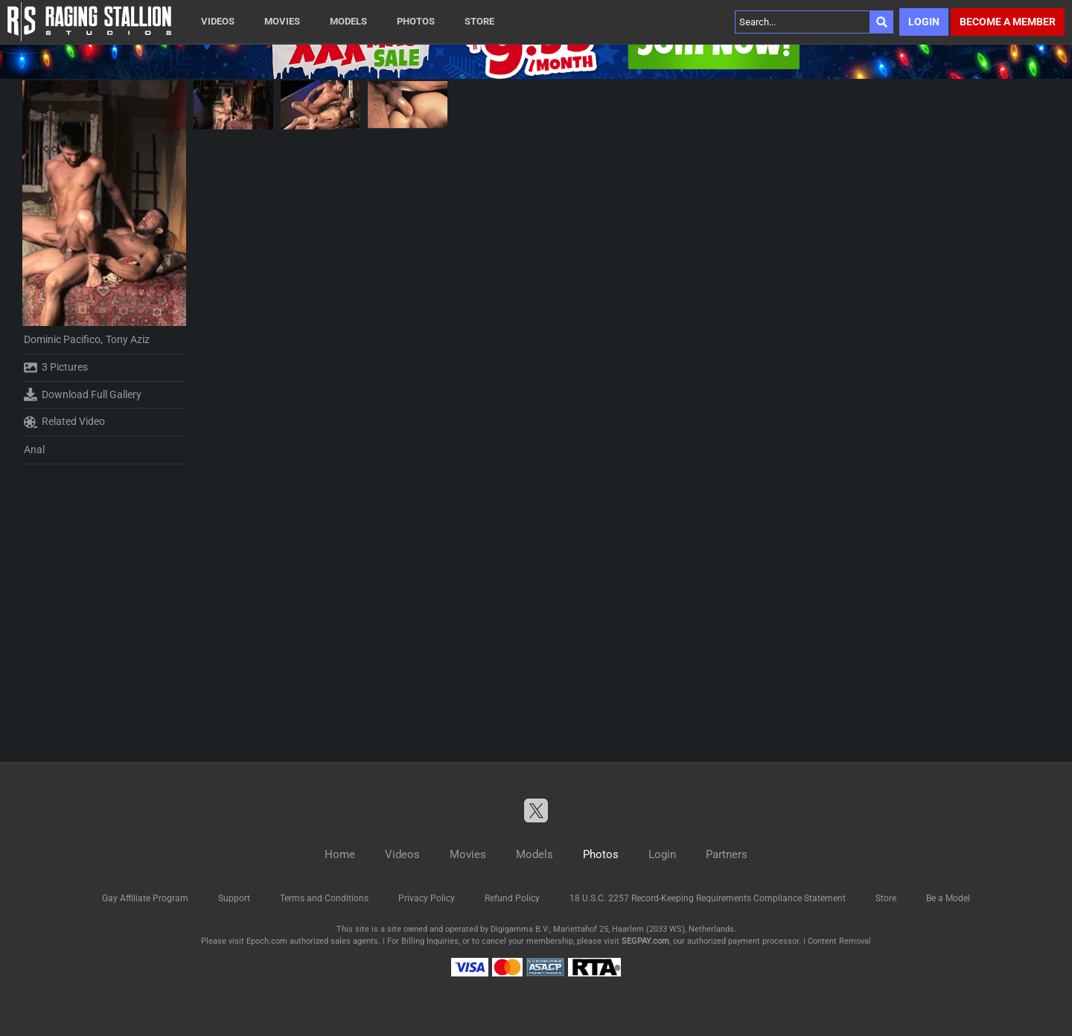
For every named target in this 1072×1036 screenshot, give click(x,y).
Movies (282, 21)
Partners (726, 854)
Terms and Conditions (324, 898)
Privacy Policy (426, 898)
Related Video (64, 422)
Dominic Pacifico (62, 339)
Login (923, 22)
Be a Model (948, 898)
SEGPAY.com (645, 941)
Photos (416, 21)
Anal (34, 449)
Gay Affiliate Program (145, 898)
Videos (217, 21)
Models (348, 21)
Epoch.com (266, 941)
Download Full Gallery (82, 394)
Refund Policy (512, 898)
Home (340, 854)
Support (234, 898)
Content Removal (839, 941)
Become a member (1008, 22)
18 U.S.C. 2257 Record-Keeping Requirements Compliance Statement (708, 898)
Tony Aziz (128, 339)
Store (479, 21)
